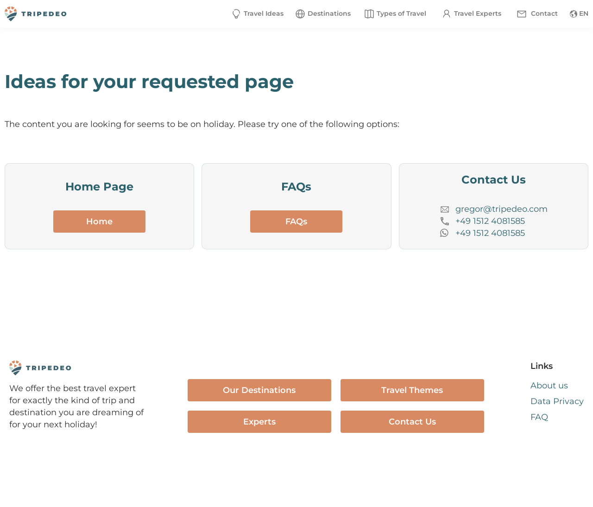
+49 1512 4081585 (490, 221)
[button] (323, 13)
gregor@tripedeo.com (501, 209)
